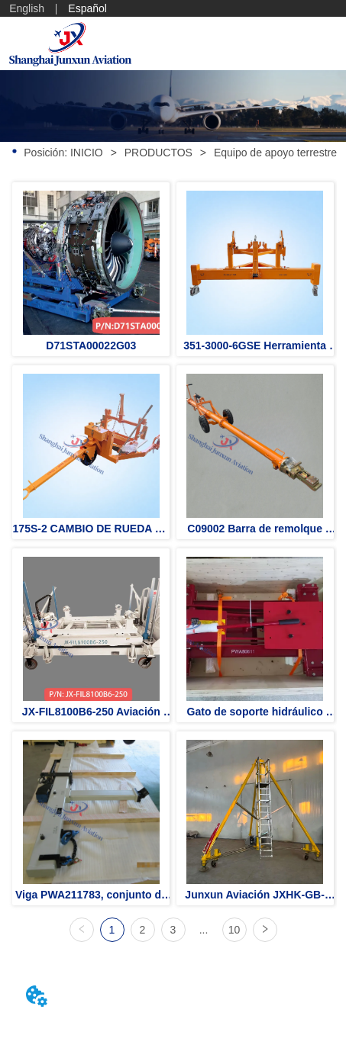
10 (234, 930)
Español (87, 8)
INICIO (86, 152)
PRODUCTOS (158, 152)
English (26, 8)
